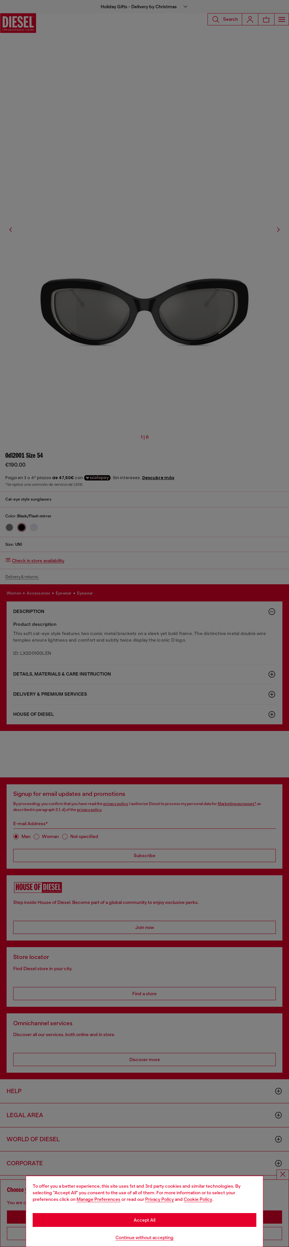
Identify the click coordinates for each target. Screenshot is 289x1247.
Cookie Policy (198, 1199)
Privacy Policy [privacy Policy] (159, 1199)
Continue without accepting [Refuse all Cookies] (144, 1237)
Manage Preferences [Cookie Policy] (98, 1199)
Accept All (144, 1220)
